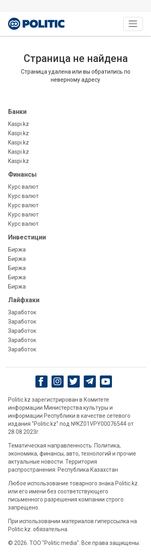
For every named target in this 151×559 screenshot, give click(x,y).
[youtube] (105, 381)
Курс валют (23, 187)
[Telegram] (89, 381)
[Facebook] (41, 381)
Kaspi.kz (18, 124)
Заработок (22, 312)
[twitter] (73, 381)
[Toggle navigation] (133, 24)
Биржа (17, 249)
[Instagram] (57, 381)
